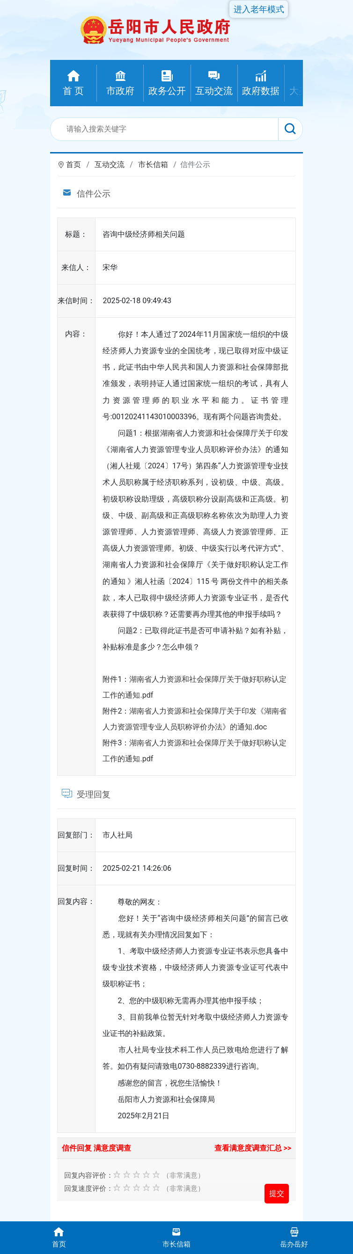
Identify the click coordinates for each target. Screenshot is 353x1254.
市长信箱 (153, 164)
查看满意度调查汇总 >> (253, 1148)
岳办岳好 (294, 1236)
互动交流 (110, 164)
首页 (73, 164)
